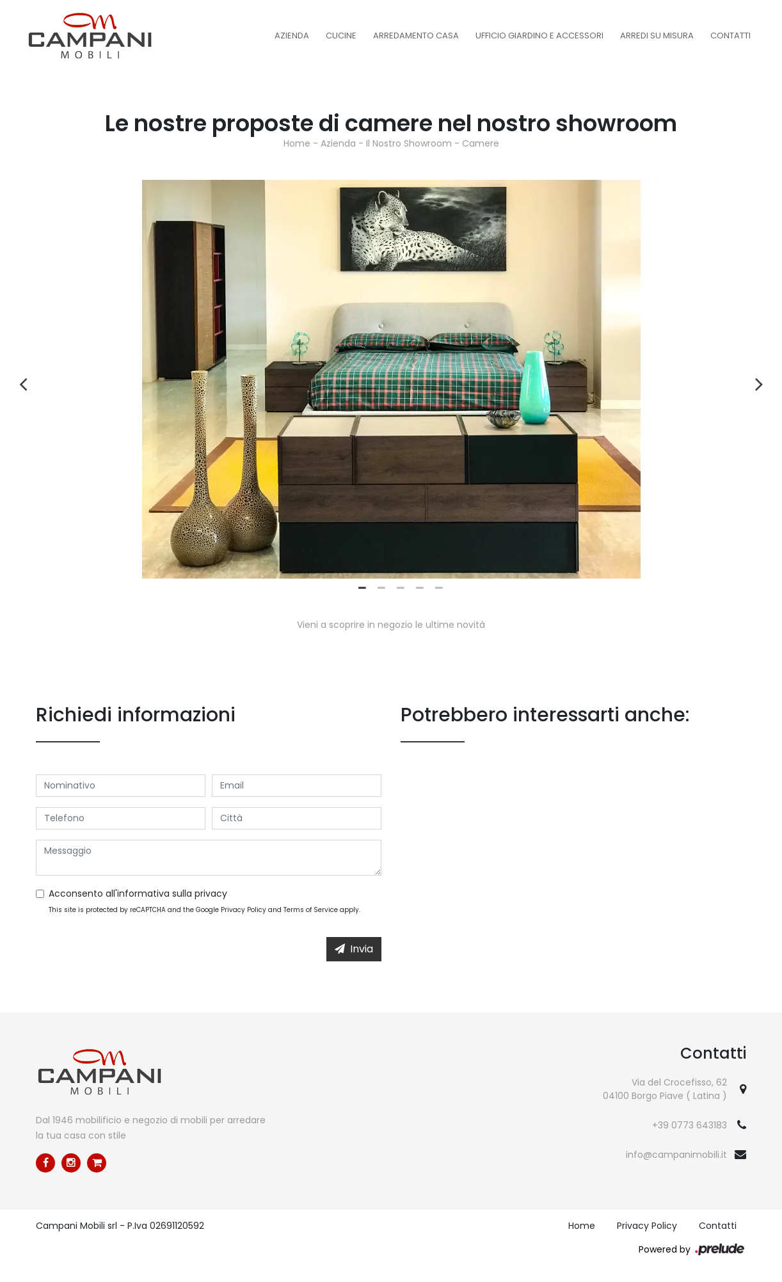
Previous (23, 379)
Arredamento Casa (416, 35)
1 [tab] (362, 588)
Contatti (730, 35)
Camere (480, 143)
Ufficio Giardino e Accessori (539, 35)
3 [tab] (400, 588)
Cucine (341, 35)
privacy (211, 893)
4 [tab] (419, 588)
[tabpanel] (391, 379)
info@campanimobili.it (676, 1154)
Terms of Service (310, 910)
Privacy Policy (243, 910)
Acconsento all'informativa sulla (138, 893)
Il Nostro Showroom (409, 143)
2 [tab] (381, 588)
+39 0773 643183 (689, 1125)
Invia (354, 948)
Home (296, 143)
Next (759, 379)
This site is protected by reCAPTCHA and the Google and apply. (204, 910)
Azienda (292, 35)
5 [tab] (439, 588)
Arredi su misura (657, 35)
